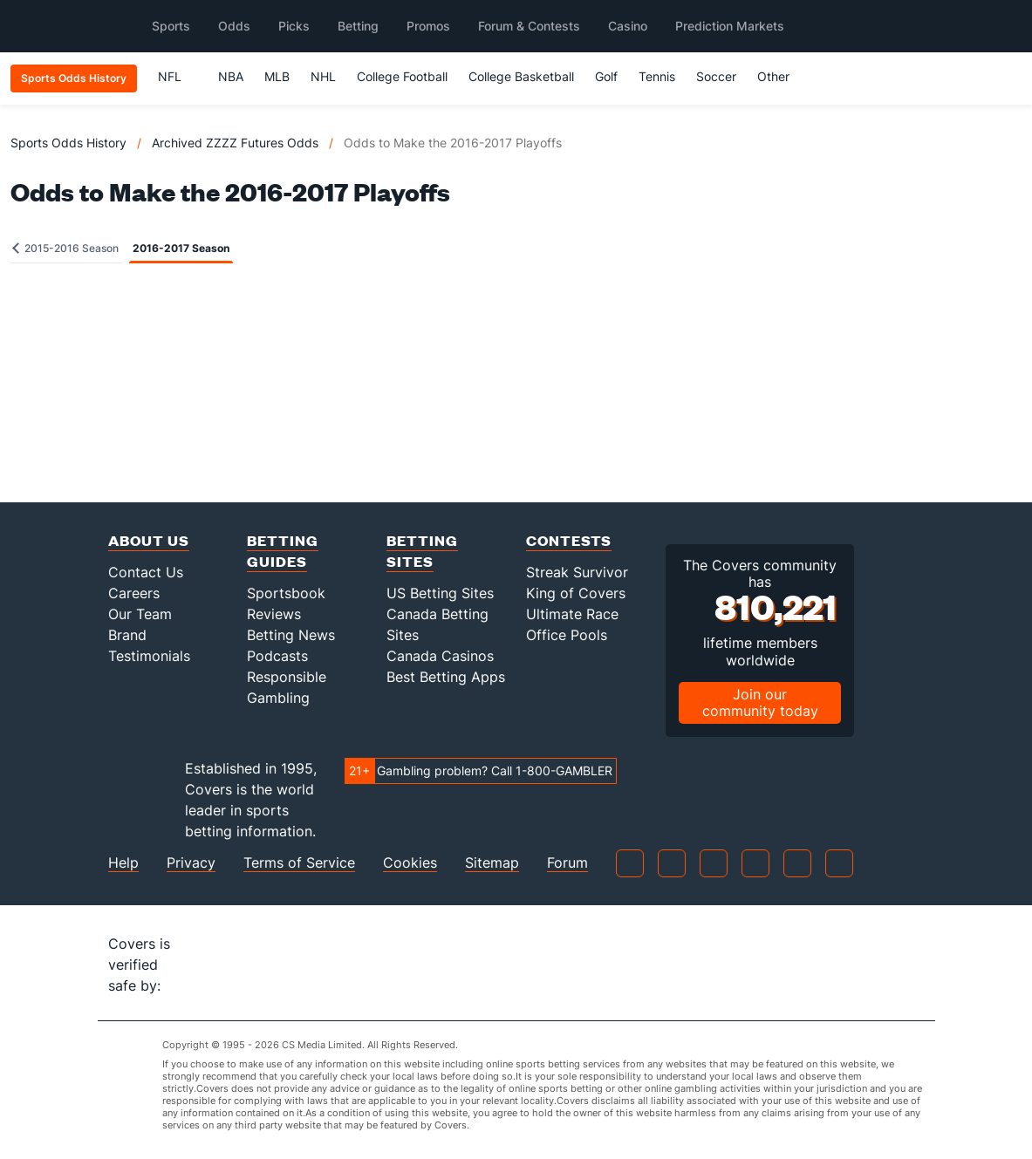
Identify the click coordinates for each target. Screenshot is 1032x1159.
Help (123, 863)
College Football (402, 76)
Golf (606, 76)
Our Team (140, 614)
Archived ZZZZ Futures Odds (235, 142)
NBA (230, 76)
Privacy (191, 863)
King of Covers (575, 593)
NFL (177, 76)
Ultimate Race (572, 614)
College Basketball (521, 76)
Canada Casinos (440, 656)
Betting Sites (422, 550)
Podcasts (277, 656)
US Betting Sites (440, 593)
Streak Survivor (577, 572)
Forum (567, 863)
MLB (277, 76)
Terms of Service (299, 863)
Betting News (291, 635)
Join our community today (760, 702)
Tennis (657, 76)
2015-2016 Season (65, 248)
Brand (127, 635)
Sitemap (492, 863)
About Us (148, 540)
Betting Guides (282, 550)
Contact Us (145, 572)
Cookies (410, 863)
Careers (134, 593)
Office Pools (566, 635)
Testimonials (149, 656)
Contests (569, 540)
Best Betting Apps (445, 676)
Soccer (716, 76)
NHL (323, 76)
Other (781, 76)
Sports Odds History (68, 142)
